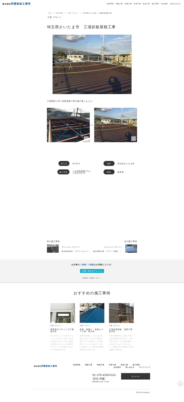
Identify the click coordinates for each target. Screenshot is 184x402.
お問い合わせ (175, 3)
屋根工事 (88, 371)
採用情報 (76, 371)
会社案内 (117, 373)
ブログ (147, 371)
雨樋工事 (100, 371)
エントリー (135, 383)
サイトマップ (144, 373)
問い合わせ (130, 373)
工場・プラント (73, 13)
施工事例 (59, 13)
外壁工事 (112, 371)
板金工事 (124, 371)
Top (50, 13)
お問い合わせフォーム (92, 273)
